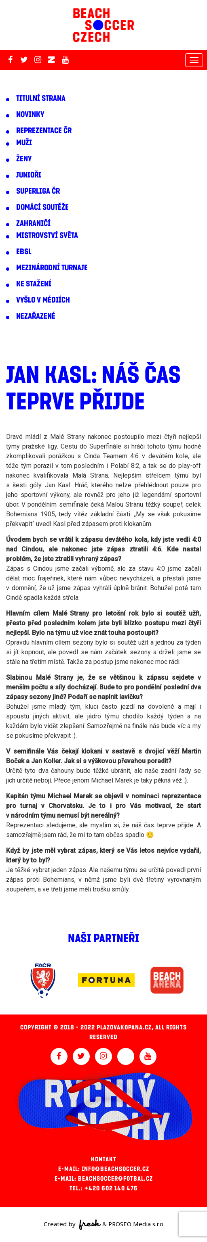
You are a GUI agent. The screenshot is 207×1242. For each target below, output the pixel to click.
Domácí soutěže (42, 207)
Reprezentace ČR (44, 131)
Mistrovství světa (47, 236)
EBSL (24, 252)
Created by (72, 1224)
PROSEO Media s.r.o (135, 1224)
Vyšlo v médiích (43, 300)
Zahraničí (33, 223)
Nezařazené (35, 316)
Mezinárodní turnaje (52, 268)
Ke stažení (33, 284)
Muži (24, 143)
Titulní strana (40, 98)
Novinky (30, 115)
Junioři (28, 175)
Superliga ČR (38, 191)
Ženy (24, 159)
